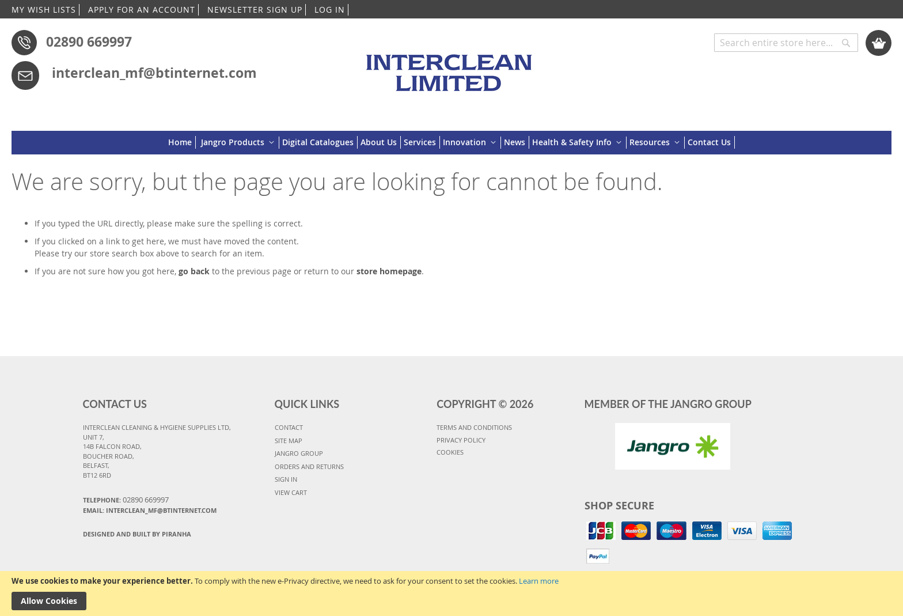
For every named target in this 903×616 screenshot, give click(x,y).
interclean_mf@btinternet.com (154, 72)
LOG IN (329, 9)
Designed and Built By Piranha (137, 534)
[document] (451, 593)
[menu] (451, 142)
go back (194, 271)
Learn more (539, 581)
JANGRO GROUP (299, 453)
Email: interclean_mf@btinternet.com (150, 510)
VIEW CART (291, 492)
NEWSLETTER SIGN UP (254, 9)
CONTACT (289, 427)
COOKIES (450, 452)
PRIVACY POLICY (461, 440)
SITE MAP (288, 440)
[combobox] (786, 42)
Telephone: (126, 499)
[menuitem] (182, 142)
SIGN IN (286, 479)
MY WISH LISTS (44, 9)
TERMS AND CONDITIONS (474, 427)
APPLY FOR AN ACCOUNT (141, 9)
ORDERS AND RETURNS (309, 466)
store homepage (389, 271)
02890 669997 (89, 41)
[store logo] (451, 67)
